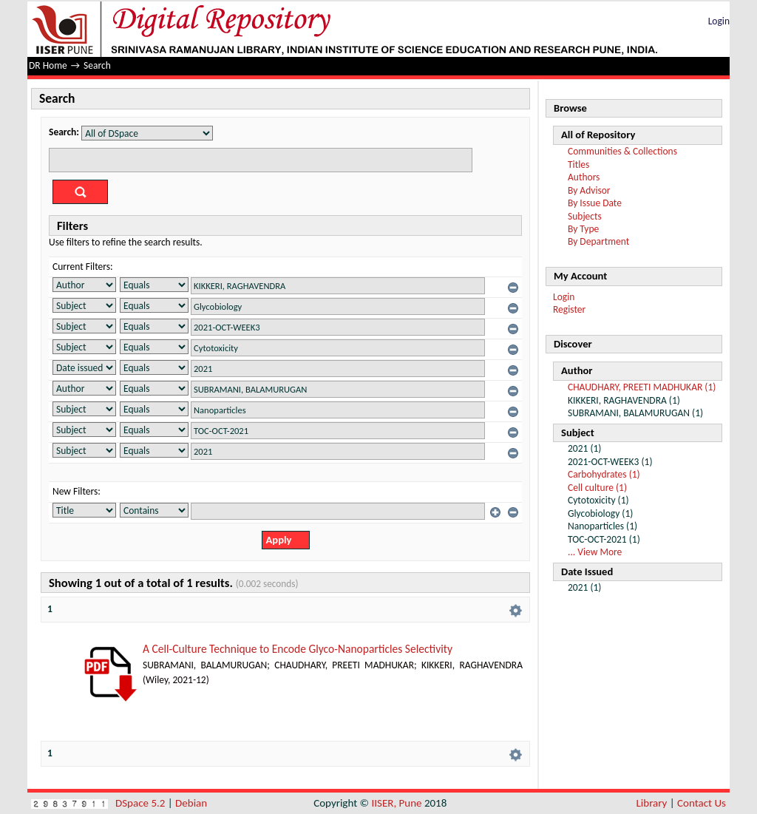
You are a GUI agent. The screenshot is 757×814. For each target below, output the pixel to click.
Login (719, 21)
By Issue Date (595, 203)
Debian (191, 803)
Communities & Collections (622, 151)
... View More (595, 552)
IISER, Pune (396, 803)
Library (652, 803)
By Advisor (589, 190)
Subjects (585, 216)
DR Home (48, 65)
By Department (598, 241)
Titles (578, 164)
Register (569, 309)
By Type (583, 229)
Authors (584, 177)
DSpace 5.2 (141, 803)
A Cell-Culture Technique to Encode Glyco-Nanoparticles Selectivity (297, 649)
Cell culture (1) (597, 487)
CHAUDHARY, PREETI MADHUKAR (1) (642, 387)
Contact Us (701, 803)
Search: (64, 132)
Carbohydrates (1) (604, 474)
